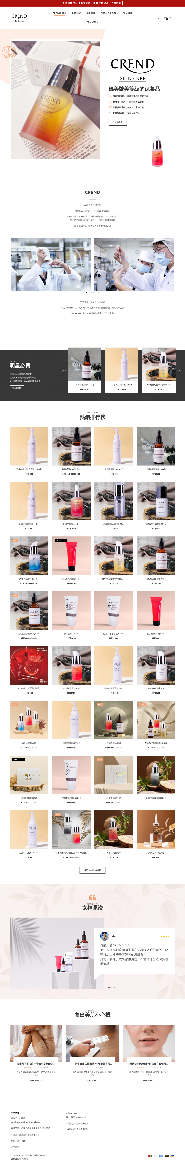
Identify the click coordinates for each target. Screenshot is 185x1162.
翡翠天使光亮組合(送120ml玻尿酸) (71, 853)
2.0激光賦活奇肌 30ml (29, 579)
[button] (118, 122)
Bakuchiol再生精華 (156, 689)
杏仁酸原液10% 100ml (156, 579)
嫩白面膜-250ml (71, 634)
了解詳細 (116, 3)
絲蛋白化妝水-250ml (29, 853)
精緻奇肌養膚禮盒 (29, 798)
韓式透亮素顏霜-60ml (71, 579)
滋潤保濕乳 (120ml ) (113, 469)
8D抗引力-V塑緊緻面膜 (29, 689)
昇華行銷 (25, 1159)
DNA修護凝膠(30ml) (84, 396)
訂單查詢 (15, 1147)
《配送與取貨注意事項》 (77, 1129)
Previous (64, 382)
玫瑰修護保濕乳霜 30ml (114, 524)
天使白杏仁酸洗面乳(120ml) (29, 469)
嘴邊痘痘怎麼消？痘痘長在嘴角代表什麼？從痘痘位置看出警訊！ (149, 1064)
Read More (36, 1080)
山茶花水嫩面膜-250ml (113, 634)
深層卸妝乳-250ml (71, 743)
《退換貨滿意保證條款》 (77, 1124)
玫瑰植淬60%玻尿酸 (71, 469)
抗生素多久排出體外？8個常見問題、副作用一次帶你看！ (92, 1064)
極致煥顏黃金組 (29, 743)
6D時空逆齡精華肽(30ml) (158, 396)
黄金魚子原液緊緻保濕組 (156, 743)
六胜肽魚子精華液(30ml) (29, 634)
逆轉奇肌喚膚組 (114, 743)
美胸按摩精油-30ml (71, 524)
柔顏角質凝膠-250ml (71, 798)
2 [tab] (100, 987)
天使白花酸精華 (114, 853)
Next (179, 382)
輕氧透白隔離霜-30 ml (156, 524)
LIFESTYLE (29, 1068)
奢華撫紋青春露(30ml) (156, 798)
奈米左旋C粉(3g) (156, 853)
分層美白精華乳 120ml (121, 396)
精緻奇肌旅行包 (114, 798)
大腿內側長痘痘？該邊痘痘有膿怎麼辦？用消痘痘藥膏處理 (35, 1064)
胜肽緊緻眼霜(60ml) (156, 634)
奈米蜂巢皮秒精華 (71, 689)
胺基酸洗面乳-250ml (113, 689)
